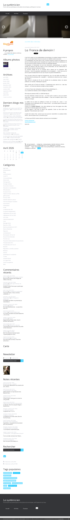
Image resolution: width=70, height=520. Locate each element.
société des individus (60, 146)
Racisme (5, 246)
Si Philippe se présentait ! (16, 291)
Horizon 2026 (6, 197)
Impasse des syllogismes (9, 139)
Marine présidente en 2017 (10, 227)
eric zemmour (7, 483)
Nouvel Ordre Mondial (9, 237)
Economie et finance (8, 186)
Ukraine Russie (7, 258)
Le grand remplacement (9, 211)
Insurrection (6, 203)
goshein (5, 277)
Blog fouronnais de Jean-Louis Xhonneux (13, 142)
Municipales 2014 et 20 (9, 235)
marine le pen (12, 485)
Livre (4, 221)
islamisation (17, 473)
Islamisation (6, 205)
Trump (5, 256)
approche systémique (10, 480)
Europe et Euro (7, 191)
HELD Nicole (6, 338)
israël (5, 485)
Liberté (20, 139)
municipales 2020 (39, 146)
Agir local (5, 168)
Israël (4, 207)
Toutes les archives (7, 97)
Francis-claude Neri (29, 120)
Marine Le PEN (7, 225)
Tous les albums (6, 69)
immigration (7, 488)
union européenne (17, 483)
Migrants (5, 231)
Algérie (11, 305)
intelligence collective (30, 148)
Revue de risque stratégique (10, 421)
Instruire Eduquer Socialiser (10, 201)
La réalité (12, 331)
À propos (25, 13)
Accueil (7, 13)
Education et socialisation (9, 188)
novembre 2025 (7, 87)
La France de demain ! (39, 50)
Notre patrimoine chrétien (16, 277)
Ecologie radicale (7, 184)
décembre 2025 (7, 85)
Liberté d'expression (8, 219)
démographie (7, 475)
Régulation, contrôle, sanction (10, 248)
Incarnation (16, 134)
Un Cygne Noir (7, 260)
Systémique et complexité (9, 254)
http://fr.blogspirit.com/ (30, 122)
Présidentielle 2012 (8, 242)
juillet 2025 (6, 95)
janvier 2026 (6, 83)
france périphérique (49, 146)
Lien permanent (30, 144)
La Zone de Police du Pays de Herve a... (13, 119)
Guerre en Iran (7, 397)
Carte (6, 346)
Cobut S (5, 312)
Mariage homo (7, 223)
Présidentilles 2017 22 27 (9, 244)
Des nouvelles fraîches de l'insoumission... (9, 133)
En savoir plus (60, 518)
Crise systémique (7, 178)
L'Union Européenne (8, 440)
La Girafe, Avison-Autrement (10, 130)
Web (4, 264)
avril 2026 (5, 77)
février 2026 (6, 81)
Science (5, 252)
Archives (16, 13)
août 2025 (5, 93)
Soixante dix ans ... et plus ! (9, 384)
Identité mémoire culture (9, 199)
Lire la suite (11, 54)
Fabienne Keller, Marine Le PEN (11, 193)
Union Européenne (8, 262)
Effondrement (6, 190)
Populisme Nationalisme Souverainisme (13, 241)
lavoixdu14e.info (16, 114)
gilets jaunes (6, 195)
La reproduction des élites (9, 390)
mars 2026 (6, 79)
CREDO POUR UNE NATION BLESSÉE (12, 403)
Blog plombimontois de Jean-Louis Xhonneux (13, 121)
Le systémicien (11, 4)
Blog (4, 172)
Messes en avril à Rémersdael (10, 141)
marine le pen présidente (10, 478)
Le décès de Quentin (8, 410)
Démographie (6, 182)
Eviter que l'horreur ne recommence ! (12, 284)
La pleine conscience (8, 415)
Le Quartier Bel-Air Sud (12, 110)
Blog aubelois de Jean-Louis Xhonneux (11, 125)
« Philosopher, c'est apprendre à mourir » (13, 434)
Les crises (5, 217)
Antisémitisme (6, 170)
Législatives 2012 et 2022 (9, 213)
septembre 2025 (7, 91)
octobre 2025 (6, 89)
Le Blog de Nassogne (14, 137)
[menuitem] (7, 13)
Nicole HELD (6, 298)
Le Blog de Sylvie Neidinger (15, 117)
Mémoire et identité (15, 325)
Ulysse (11, 318)
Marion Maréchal (7, 229)
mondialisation (7, 233)
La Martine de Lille (8, 209)
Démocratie (6, 180)
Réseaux (5, 250)
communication (7, 174)
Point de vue (6, 239)
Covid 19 (5, 176)
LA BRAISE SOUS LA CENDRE (10, 428)
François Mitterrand (14, 312)
